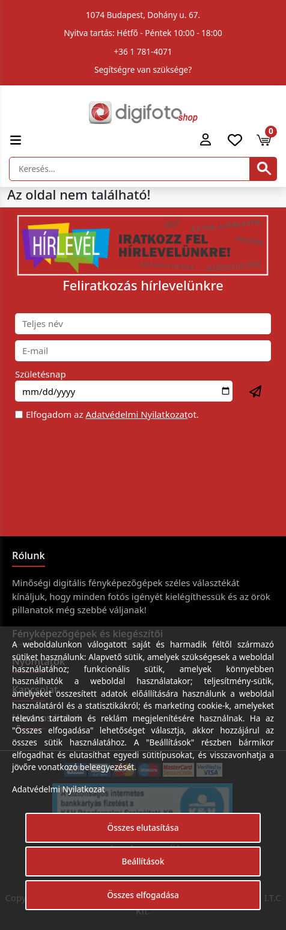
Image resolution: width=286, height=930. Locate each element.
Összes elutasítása (143, 827)
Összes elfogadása (143, 895)
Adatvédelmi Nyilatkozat (136, 414)
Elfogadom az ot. (112, 414)
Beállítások (143, 861)
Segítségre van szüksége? (143, 69)
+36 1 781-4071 (143, 51)
